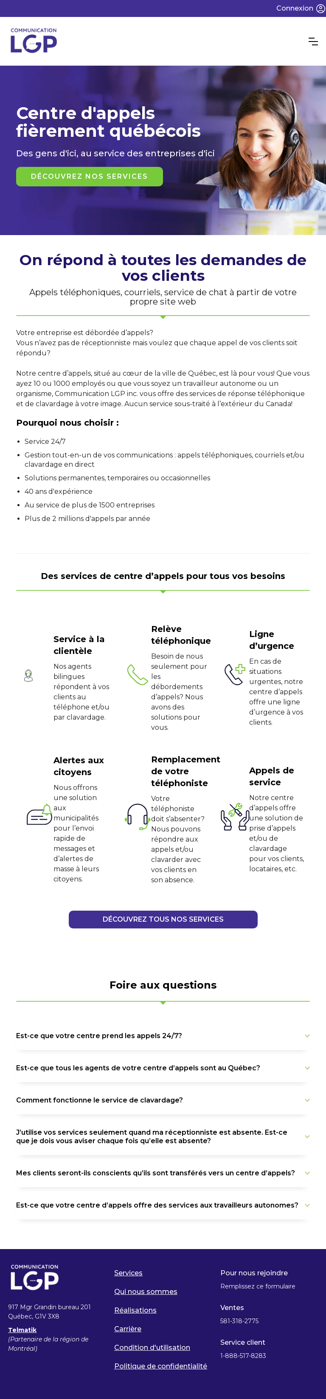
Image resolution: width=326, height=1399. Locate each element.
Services (128, 1273)
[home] (158, 41)
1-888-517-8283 (244, 1356)
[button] (313, 41)
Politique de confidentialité (160, 1366)
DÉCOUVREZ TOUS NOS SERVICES (163, 919)
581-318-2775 (239, 1321)
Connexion (294, 8)
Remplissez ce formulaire (257, 1286)
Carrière (127, 1329)
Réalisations (135, 1310)
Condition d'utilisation (152, 1348)
